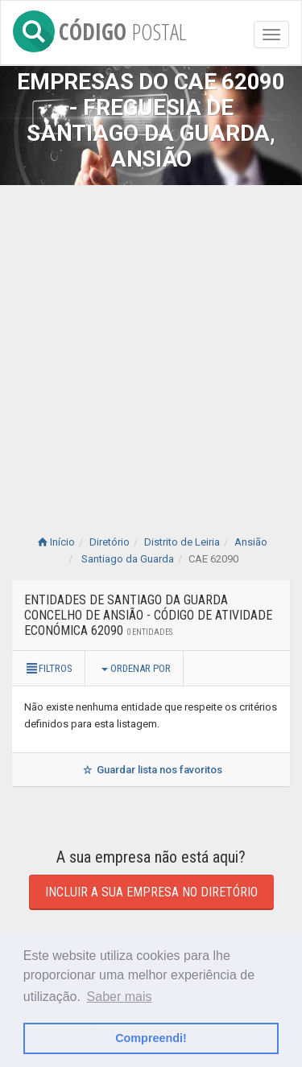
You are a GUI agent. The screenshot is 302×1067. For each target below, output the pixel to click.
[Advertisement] (151, 344)
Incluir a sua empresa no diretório (151, 892)
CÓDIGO (99, 28)
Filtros (48, 668)
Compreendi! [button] (151, 1038)
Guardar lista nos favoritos (151, 770)
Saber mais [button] (119, 996)
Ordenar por (136, 668)
